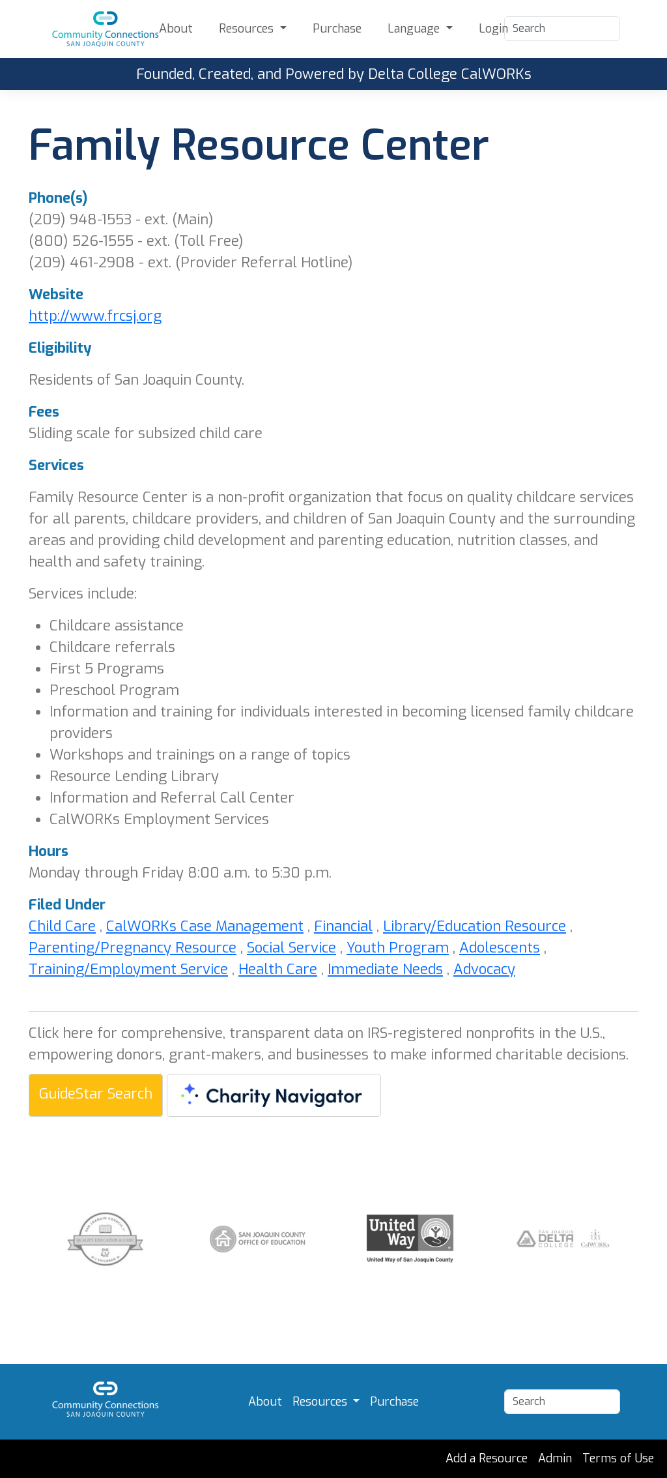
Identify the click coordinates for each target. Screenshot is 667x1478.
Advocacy (484, 969)
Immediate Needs (385, 969)
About (176, 29)
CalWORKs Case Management (205, 926)
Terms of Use (618, 1458)
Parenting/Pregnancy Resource (132, 947)
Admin (555, 1458)
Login (493, 29)
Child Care (62, 926)
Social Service (291, 947)
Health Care (277, 969)
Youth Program (398, 947)
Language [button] (415, 29)
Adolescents (499, 947)
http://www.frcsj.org (95, 315)
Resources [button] (248, 29)
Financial (343, 926)
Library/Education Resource (474, 926)
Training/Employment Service (128, 969)
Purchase (337, 29)
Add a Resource (487, 1458)
